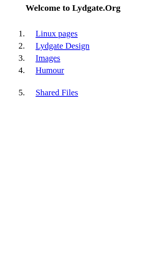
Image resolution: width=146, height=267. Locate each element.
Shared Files (57, 92)
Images (48, 58)
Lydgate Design (63, 45)
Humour (50, 70)
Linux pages (57, 33)
